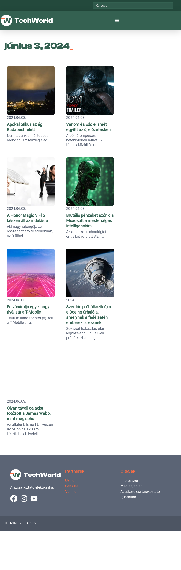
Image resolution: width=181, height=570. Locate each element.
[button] (117, 20)
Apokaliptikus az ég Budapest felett (39, 124)
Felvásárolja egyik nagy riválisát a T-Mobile (45, 515)
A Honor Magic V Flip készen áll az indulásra (47, 320)
